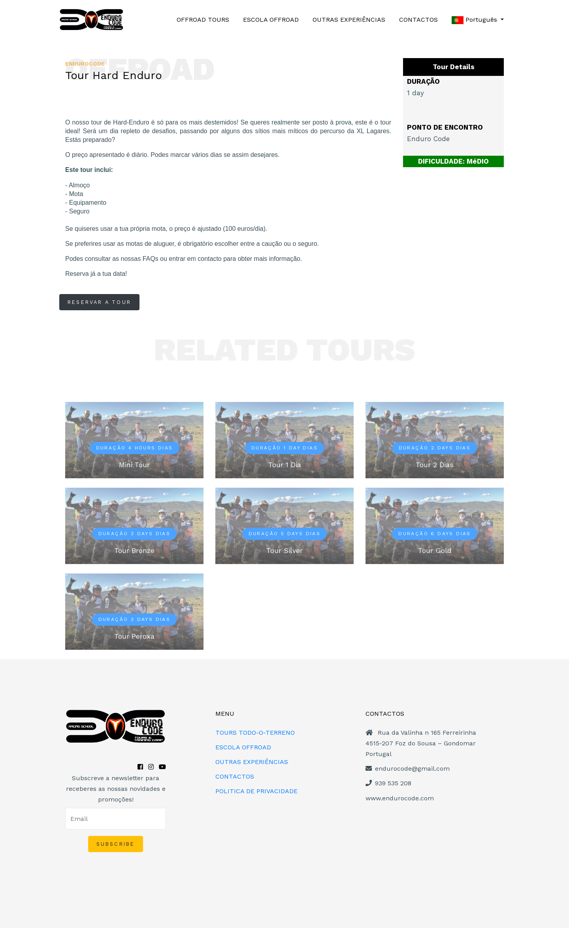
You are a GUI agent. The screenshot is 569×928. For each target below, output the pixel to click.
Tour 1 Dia (284, 464)
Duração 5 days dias (285, 533)
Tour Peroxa (134, 636)
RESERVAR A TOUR (99, 302)
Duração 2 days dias (435, 448)
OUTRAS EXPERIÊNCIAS (349, 19)
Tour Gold (435, 550)
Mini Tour (134, 464)
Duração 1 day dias (284, 448)
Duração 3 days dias (134, 533)
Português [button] (475, 20)
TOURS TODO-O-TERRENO (255, 732)
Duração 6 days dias (434, 533)
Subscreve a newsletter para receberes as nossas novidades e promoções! (116, 788)
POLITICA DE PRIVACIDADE (256, 791)
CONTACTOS (418, 19)
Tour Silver (284, 550)
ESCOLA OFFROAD (271, 19)
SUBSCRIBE (115, 844)
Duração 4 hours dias (134, 448)
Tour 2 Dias (435, 464)
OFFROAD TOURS (203, 19)
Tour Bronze (134, 550)
